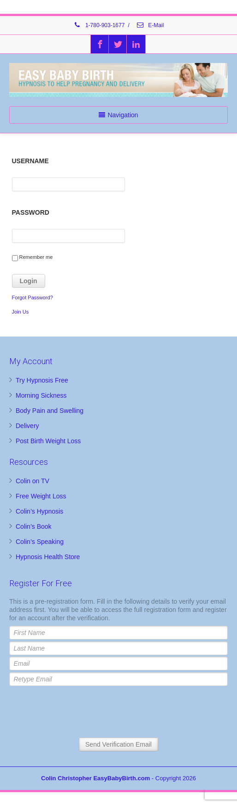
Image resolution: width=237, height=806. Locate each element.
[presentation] (118, 713)
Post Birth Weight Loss (48, 441)
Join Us (20, 311)
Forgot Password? (32, 297)
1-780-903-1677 (99, 25)
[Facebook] (100, 44)
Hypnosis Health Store (48, 556)
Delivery (27, 425)
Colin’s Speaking (40, 541)
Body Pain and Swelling (49, 410)
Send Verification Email (118, 744)
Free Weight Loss (41, 496)
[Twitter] (118, 44)
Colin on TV (32, 481)
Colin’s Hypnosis (39, 511)
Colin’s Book (34, 526)
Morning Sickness (41, 395)
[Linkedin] (136, 44)
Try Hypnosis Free (42, 380)
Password (30, 212)
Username (30, 161)
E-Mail (150, 25)
